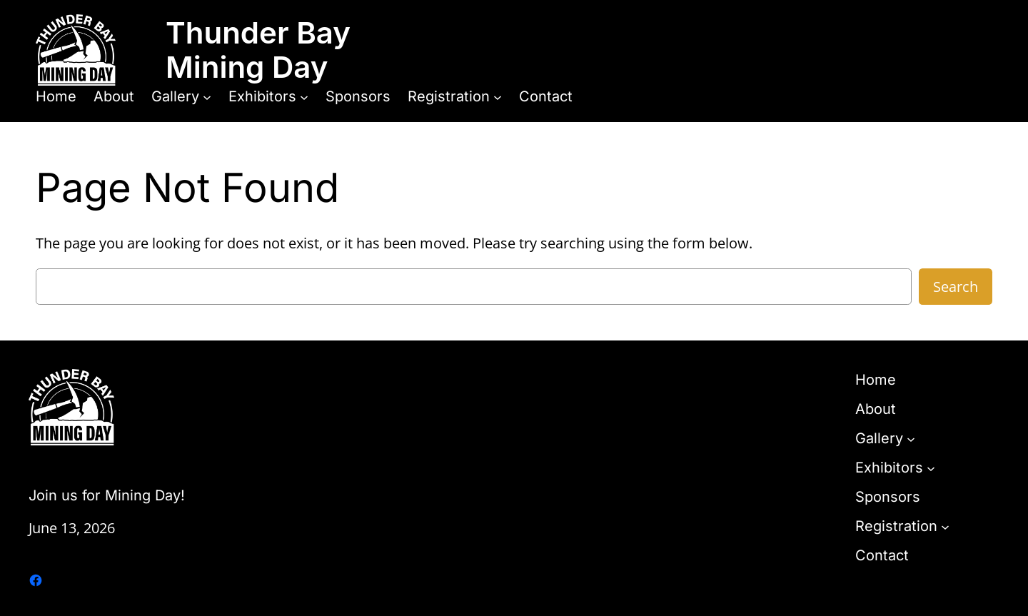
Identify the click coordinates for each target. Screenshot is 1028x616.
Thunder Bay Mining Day (258, 49)
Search (955, 286)
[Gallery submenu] (207, 96)
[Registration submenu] (497, 96)
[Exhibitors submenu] (304, 96)
